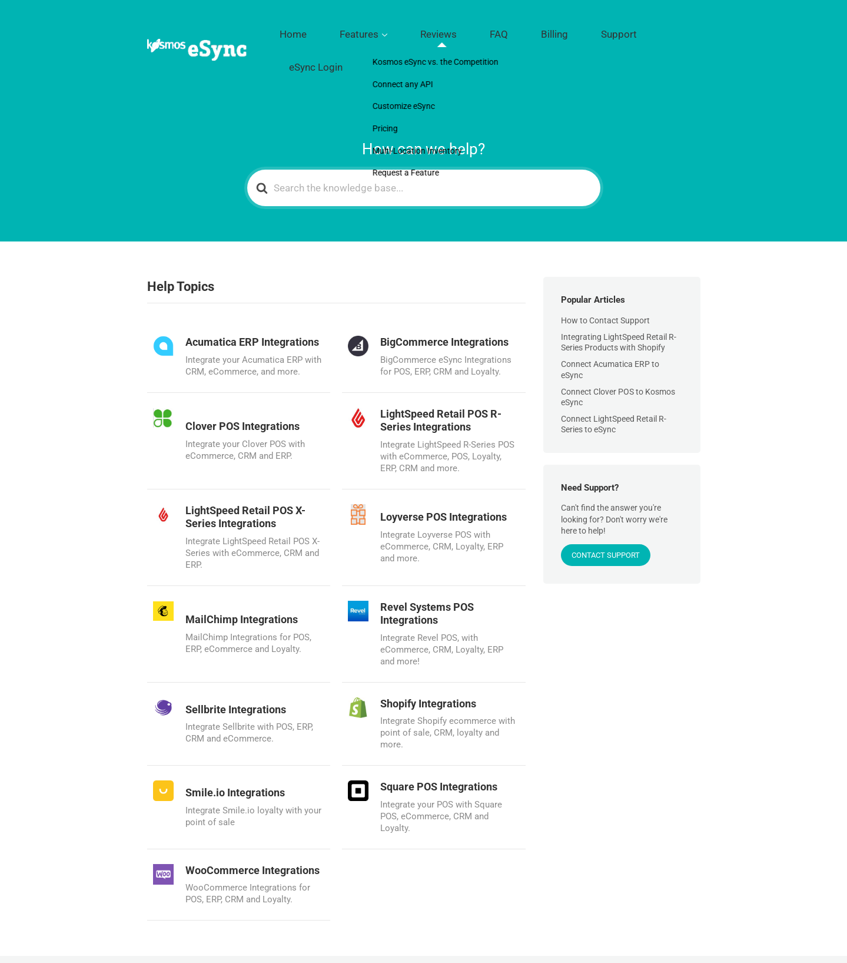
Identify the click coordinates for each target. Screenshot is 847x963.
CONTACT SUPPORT (606, 513)
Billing (568, 30)
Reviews (486, 30)
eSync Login (672, 30)
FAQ (529, 30)
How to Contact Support (605, 279)
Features (425, 30)
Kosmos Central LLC (230, 939)
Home (377, 30)
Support (614, 30)
